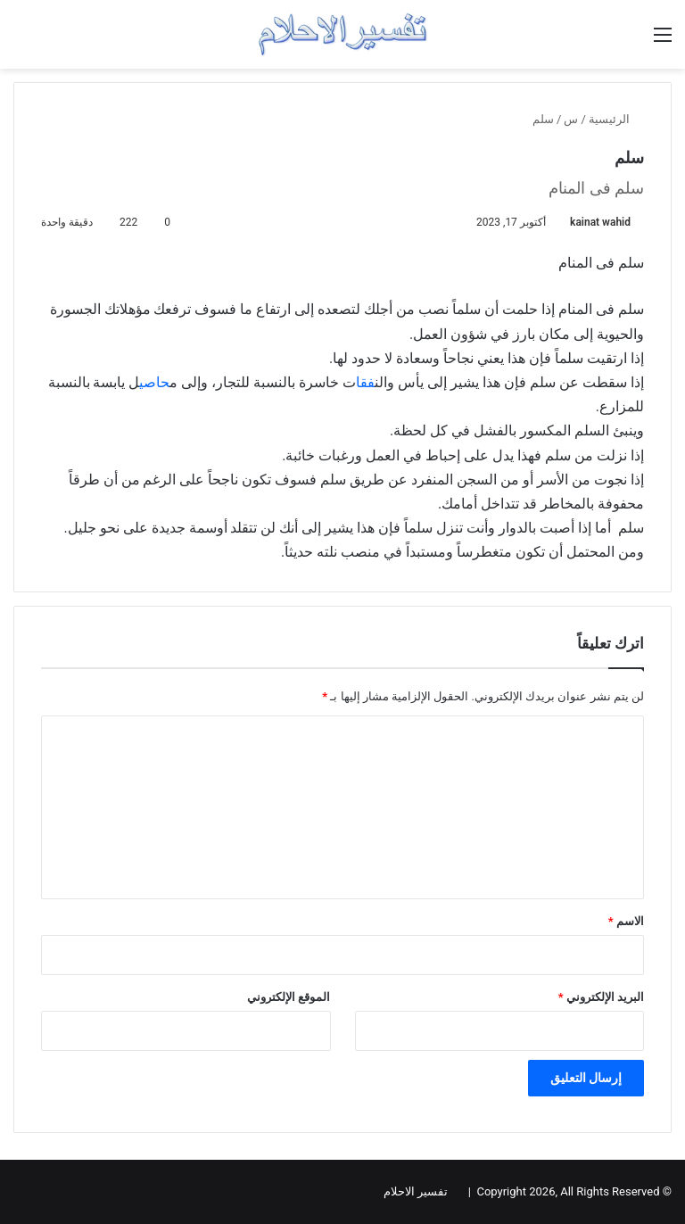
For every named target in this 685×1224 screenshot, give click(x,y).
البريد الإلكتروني (601, 997)
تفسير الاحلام (416, 1191)
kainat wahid (600, 222)
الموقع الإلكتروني (288, 997)
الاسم (626, 921)
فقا (365, 382)
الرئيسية (616, 119)
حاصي (154, 382)
